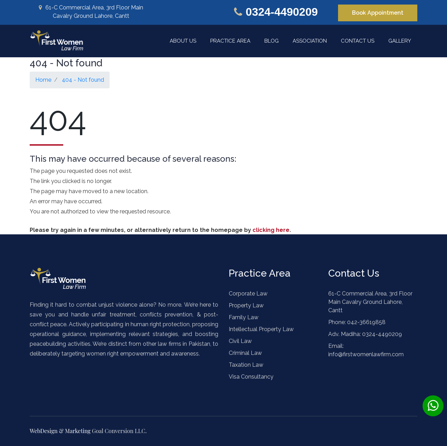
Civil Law (240, 341)
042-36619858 (366, 322)
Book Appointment (377, 12)
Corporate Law (248, 293)
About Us (183, 41)
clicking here (271, 230)
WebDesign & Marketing (61, 430)
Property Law (246, 305)
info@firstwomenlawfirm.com (366, 354)
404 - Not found (83, 79)
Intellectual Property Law (261, 329)
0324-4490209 (282, 12)
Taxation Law (246, 364)
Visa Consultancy (251, 376)
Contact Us (357, 41)
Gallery (399, 41)
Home (43, 79)
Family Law (243, 317)
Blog (271, 41)
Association (310, 41)
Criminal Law (245, 353)
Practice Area (230, 41)
